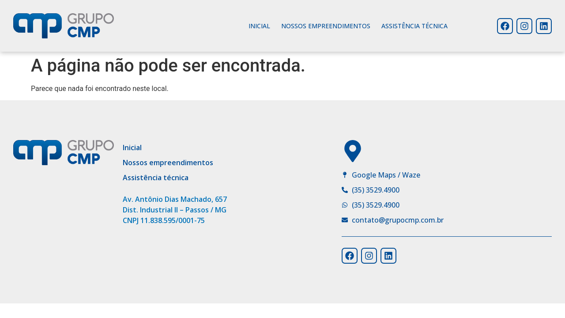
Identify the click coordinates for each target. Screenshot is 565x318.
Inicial (259, 26)
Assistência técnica (414, 26)
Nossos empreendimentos (325, 26)
